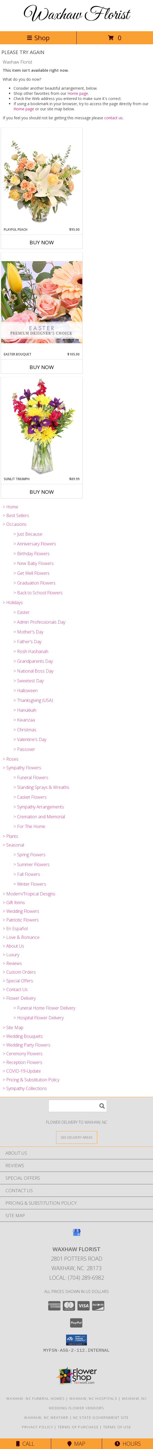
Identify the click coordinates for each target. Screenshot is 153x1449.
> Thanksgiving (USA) (33, 700)
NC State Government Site (101, 1417)
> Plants (10, 836)
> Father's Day (27, 642)
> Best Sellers (16, 516)
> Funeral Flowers (31, 777)
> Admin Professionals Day (39, 622)
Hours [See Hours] (128, 1443)
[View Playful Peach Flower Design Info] (41, 177)
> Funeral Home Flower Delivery (44, 1008)
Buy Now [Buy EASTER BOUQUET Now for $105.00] (42, 367)
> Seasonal (13, 845)
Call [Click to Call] (25, 1443)
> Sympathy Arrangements (39, 807)
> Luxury (11, 955)
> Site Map (13, 1027)
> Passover (24, 749)
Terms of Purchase (78, 1427)
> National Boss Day (33, 671)
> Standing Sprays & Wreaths (41, 787)
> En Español (15, 929)
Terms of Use (117, 1427)
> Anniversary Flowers (35, 544)
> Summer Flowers (32, 864)
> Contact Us (15, 989)
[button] (76, 1340)
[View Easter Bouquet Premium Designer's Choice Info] (41, 302)
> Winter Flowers (30, 884)
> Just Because (28, 534)
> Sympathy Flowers (22, 768)
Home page (77, 93)
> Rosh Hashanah (31, 651)
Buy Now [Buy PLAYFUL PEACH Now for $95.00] (42, 242)
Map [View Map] (76, 1443)
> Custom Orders (19, 972)
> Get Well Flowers (32, 573)
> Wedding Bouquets (23, 1036)
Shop (38, 37)
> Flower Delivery (19, 998)
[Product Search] (77, 1106)
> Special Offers (18, 981)
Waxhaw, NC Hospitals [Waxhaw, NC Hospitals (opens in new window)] (93, 1398)
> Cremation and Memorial (39, 817)
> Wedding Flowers (21, 911)
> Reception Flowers (22, 1062)
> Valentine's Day (30, 739)
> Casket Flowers (30, 797)
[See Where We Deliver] (76, 1137)
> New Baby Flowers (34, 563)
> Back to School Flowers (38, 593)
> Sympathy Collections (25, 1088)
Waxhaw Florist (76, 15)
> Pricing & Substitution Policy (31, 1080)
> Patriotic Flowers (21, 920)
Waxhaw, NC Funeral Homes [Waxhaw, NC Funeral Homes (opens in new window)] (35, 1398)
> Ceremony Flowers (23, 1054)
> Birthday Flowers (32, 554)
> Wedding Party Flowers (26, 1045)
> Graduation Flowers (35, 583)
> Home (10, 507)
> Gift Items (14, 902)
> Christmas (25, 730)
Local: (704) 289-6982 (76, 1277)
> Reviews (12, 963)
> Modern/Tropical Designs (29, 894)
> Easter (22, 612)
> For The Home (29, 826)
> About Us (13, 946)
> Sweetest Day (29, 681)
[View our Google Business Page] (76, 1235)
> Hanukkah (25, 710)
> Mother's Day (28, 632)
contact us (113, 117)
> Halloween (26, 691)
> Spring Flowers (29, 855)
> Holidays (13, 602)
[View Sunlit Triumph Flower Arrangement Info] (41, 426)
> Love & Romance (21, 937)
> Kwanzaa (24, 720)
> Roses (10, 759)
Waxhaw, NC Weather (46, 1417)
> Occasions (15, 524)
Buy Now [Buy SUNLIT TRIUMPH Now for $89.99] (42, 491)
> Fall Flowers (27, 874)
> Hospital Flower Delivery (39, 1018)
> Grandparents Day (33, 661)
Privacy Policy (37, 1427)
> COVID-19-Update (22, 1071)
